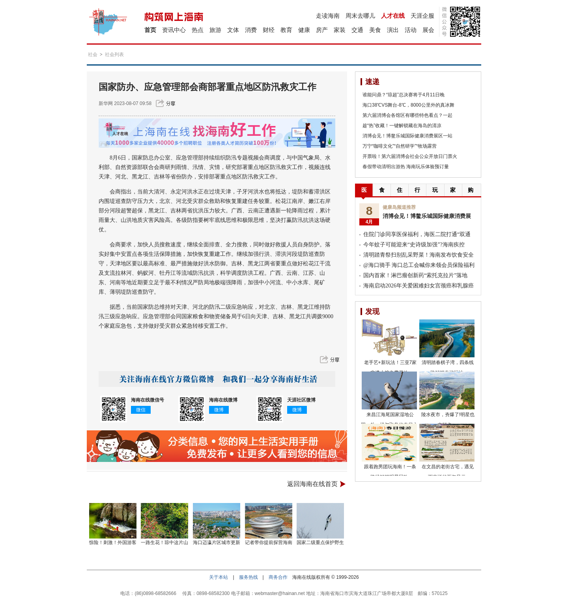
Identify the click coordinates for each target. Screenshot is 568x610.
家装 (340, 29)
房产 (322, 29)
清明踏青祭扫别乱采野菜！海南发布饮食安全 (418, 255)
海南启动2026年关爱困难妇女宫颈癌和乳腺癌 (418, 286)
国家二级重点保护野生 (320, 542)
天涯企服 (422, 15)
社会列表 (114, 54)
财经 (269, 29)
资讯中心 (174, 29)
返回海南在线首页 (312, 483)
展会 (428, 29)
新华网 (106, 103)
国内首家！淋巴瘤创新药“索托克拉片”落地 (415, 275)
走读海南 (328, 15)
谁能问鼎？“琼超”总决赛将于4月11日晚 (403, 95)
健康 (304, 29)
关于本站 (218, 577)
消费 (251, 29)
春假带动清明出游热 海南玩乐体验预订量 (405, 166)
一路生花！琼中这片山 (164, 542)
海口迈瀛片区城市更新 (216, 542)
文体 (233, 29)
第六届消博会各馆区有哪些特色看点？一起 (407, 115)
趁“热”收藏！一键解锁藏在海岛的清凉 (401, 125)
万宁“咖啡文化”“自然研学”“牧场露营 (399, 146)
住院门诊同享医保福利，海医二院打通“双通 (417, 234)
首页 (150, 29)
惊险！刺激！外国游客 (112, 542)
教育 (286, 29)
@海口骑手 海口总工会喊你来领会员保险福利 (419, 265)
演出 (393, 29)
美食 (375, 29)
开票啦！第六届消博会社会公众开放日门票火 (409, 156)
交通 (357, 29)
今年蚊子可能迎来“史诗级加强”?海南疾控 (414, 245)
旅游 (215, 29)
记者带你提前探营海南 (268, 542)
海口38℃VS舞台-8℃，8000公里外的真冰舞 (408, 105)
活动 (411, 29)
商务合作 (278, 577)
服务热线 (248, 577)
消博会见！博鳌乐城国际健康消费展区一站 (407, 136)
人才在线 (393, 15)
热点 (198, 29)
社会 (92, 54)
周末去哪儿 (360, 15)
